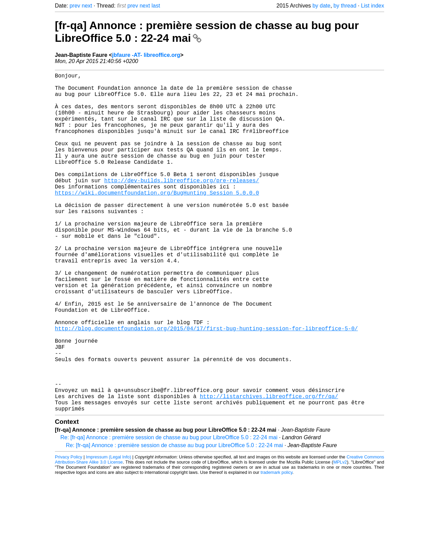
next (87, 6)
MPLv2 (340, 537)
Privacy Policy (68, 532)
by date (321, 6)
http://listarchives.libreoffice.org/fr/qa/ (269, 468)
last (156, 6)
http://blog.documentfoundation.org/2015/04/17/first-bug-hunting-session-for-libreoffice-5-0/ (206, 386)
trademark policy (277, 547)
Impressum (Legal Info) (108, 532)
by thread (344, 6)
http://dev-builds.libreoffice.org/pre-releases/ (181, 205)
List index (372, 6)
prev (75, 6)
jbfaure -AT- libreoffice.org (146, 55)
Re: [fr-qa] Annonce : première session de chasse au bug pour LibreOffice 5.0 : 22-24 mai (168, 513)
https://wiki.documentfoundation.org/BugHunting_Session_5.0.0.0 (157, 220)
